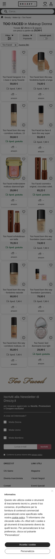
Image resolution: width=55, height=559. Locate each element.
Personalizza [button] (27, 551)
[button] (52, 491)
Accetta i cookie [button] (27, 544)
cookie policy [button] (18, 517)
